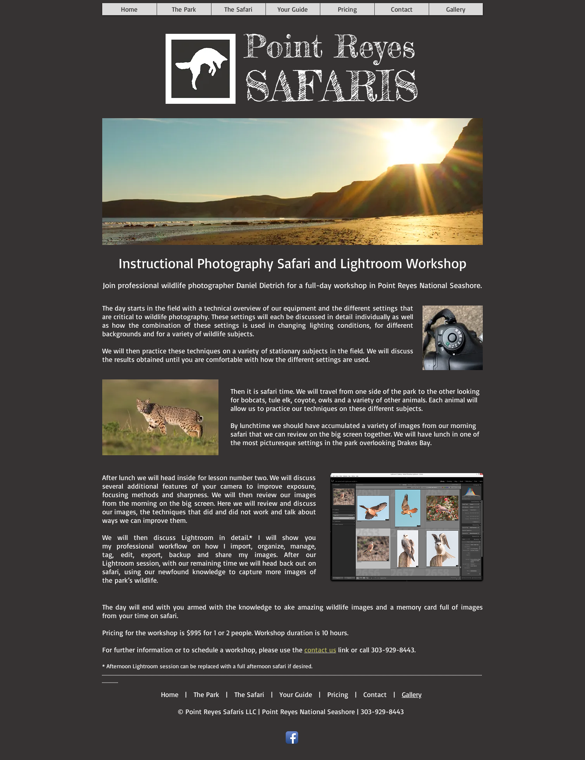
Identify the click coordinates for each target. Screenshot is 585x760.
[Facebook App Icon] (292, 737)
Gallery (412, 694)
